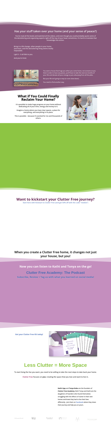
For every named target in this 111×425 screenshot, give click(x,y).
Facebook (79, 402)
